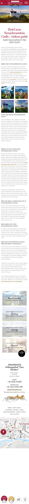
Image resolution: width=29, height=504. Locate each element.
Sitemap (18, 412)
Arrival (21, 409)
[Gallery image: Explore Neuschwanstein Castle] (7, 106)
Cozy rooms (13, 79)
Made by (14, 414)
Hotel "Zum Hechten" (15, 72)
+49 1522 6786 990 (14, 387)
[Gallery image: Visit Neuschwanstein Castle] (21, 92)
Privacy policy (17, 407)
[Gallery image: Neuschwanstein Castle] (7, 92)
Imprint (10, 407)
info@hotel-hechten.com (14, 390)
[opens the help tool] (3, 431)
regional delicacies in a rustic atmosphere (11, 281)
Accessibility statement (12, 409)
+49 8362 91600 (14, 381)
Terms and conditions (9, 412)
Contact (23, 412)
